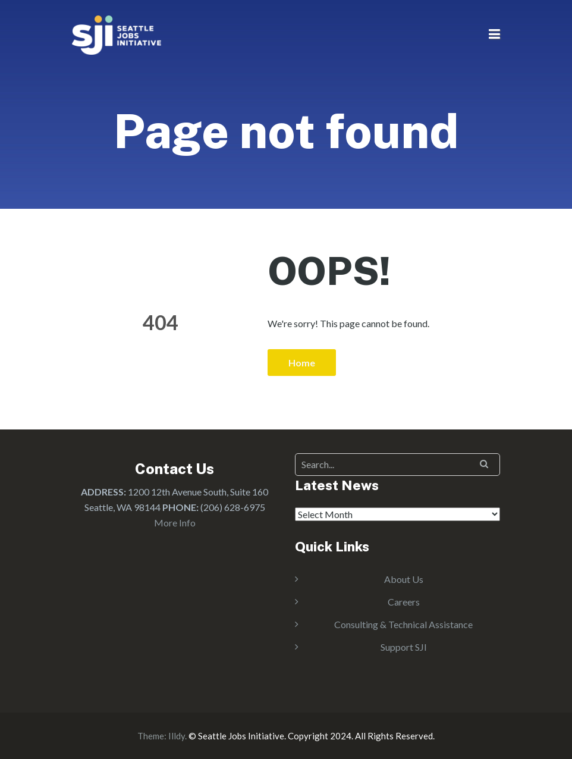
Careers (404, 601)
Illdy (176, 735)
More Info (175, 522)
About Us (403, 579)
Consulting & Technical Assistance (403, 624)
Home (301, 362)
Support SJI (404, 647)
